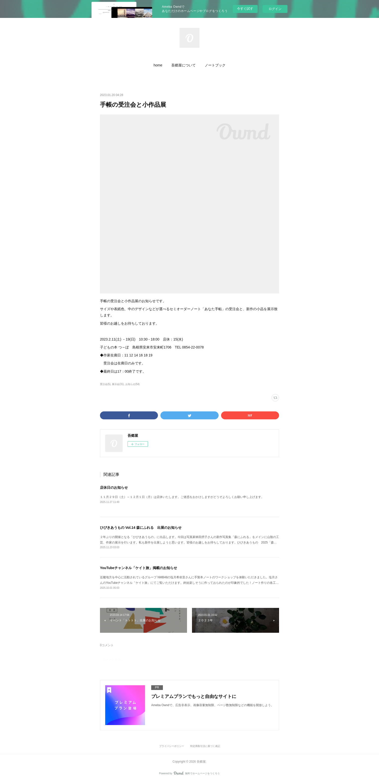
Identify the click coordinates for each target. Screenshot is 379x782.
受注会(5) (105, 384)
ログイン (275, 9)
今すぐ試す (245, 8)
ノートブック (215, 65)
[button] (157, 65)
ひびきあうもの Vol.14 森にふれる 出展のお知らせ (141, 528)
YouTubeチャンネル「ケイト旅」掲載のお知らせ (138, 568)
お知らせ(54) (132, 384)
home (157, 65)
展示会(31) (118, 384)
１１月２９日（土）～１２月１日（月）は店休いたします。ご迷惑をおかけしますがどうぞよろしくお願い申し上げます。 (182, 497)
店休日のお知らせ (114, 487)
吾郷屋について (183, 65)
